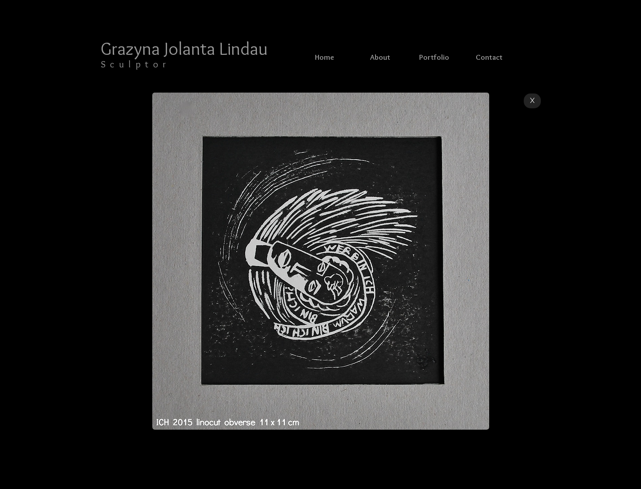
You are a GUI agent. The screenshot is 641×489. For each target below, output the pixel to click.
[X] (532, 100)
